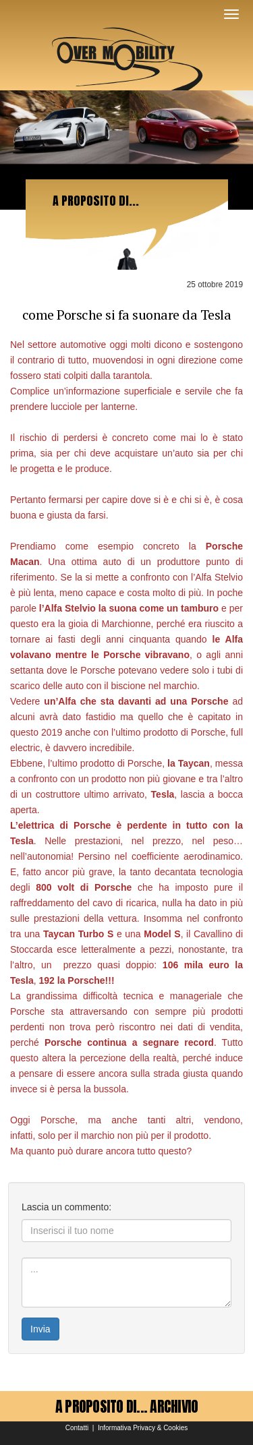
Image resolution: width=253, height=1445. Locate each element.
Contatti (76, 1428)
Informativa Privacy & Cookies (143, 1428)
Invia (40, 1329)
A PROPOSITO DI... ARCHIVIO (126, 1406)
